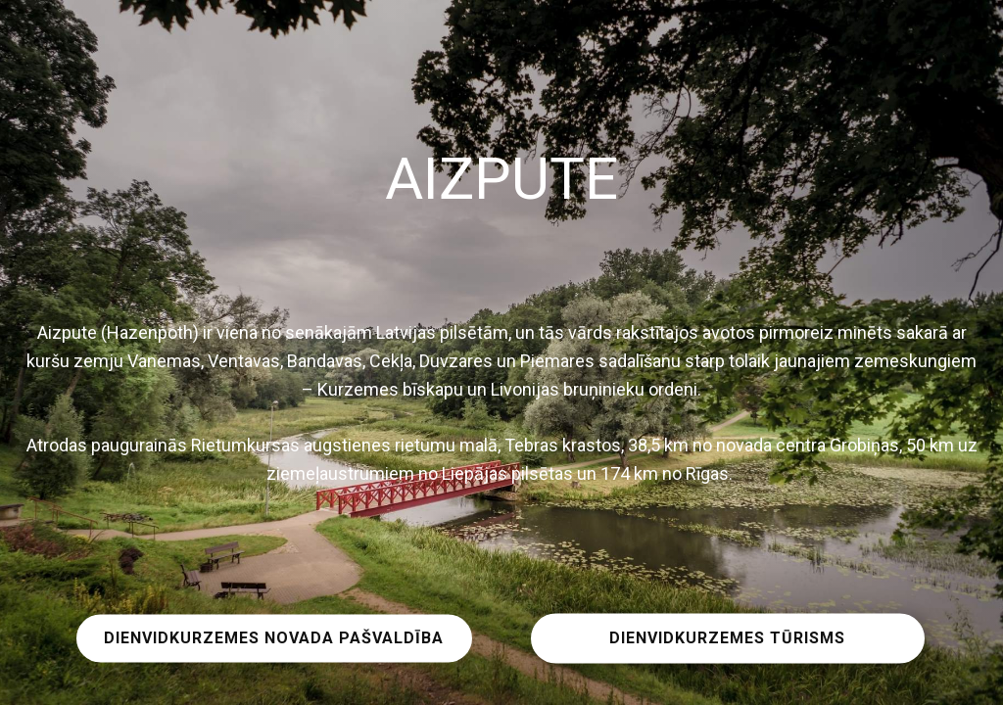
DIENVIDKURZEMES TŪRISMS (727, 638)
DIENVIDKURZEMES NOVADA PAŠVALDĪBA (274, 638)
